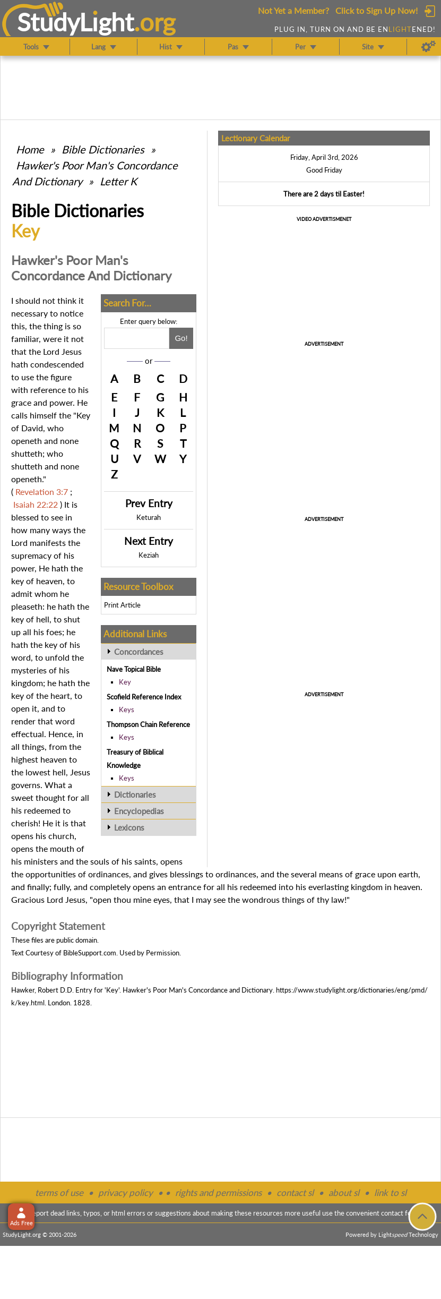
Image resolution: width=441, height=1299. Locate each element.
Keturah (148, 517)
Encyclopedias (139, 811)
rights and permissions (218, 1192)
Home (30, 149)
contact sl (295, 1192)
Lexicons (129, 827)
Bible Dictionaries (103, 149)
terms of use (59, 1192)
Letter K (118, 181)
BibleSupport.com (89, 952)
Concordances (138, 651)
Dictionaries (135, 794)
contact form (400, 1213)
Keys (126, 709)
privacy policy (125, 1192)
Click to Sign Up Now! (376, 10)
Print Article (122, 605)
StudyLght (75, 22)
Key (125, 682)
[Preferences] (428, 47)
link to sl (390, 1192)
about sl (343, 1192)
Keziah (149, 555)
